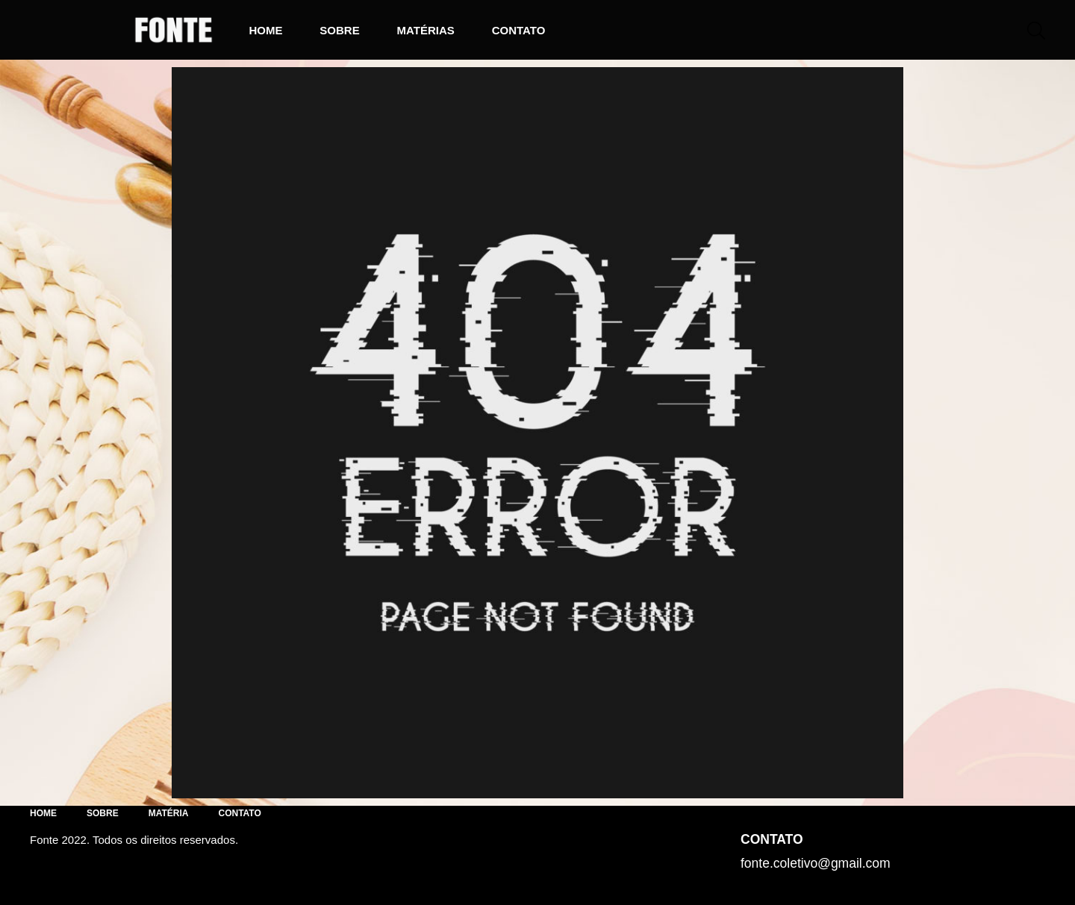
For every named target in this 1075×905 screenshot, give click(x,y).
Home (265, 30)
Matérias (426, 30)
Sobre (339, 30)
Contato (519, 30)
